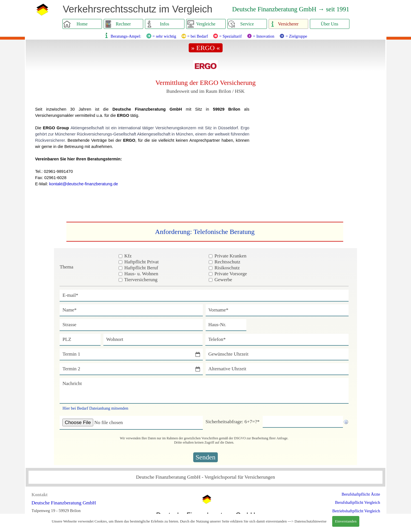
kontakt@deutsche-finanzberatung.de (83, 184)
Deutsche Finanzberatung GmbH (64, 503)
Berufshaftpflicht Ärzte (361, 494)
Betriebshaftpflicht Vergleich (356, 511)
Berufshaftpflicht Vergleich (357, 502)
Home (82, 23)
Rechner (123, 23)
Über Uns (329, 23)
